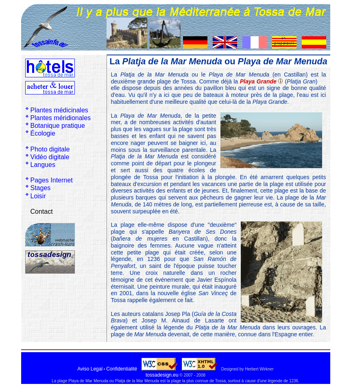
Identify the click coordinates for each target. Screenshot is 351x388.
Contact (42, 211)
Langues (43, 164)
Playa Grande (258, 81)
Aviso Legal (89, 369)
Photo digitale (50, 149)
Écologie (43, 133)
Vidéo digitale (50, 156)
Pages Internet (52, 180)
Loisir (38, 196)
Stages (41, 187)
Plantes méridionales (61, 117)
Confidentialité (121, 369)
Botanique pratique (58, 125)
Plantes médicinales (59, 110)
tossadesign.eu (162, 375)
